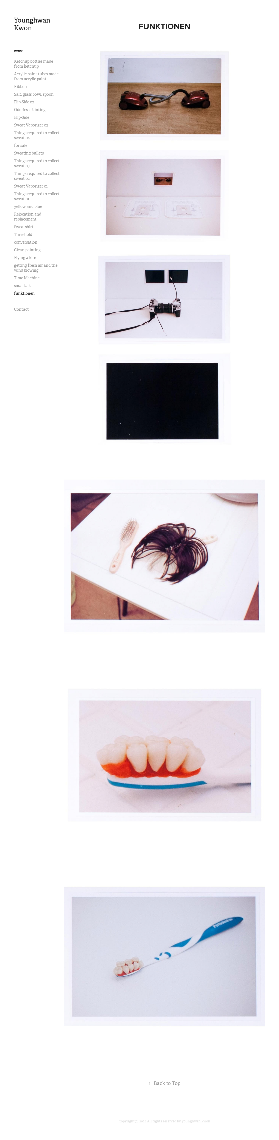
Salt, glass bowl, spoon (34, 94)
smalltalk (22, 285)
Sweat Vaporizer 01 (31, 186)
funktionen (24, 293)
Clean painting (27, 249)
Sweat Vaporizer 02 (31, 125)
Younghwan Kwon (33, 24)
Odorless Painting (30, 109)
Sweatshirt (24, 226)
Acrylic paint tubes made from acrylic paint (36, 76)
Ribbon (20, 86)
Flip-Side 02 (24, 102)
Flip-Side (21, 117)
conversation (25, 242)
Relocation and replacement (27, 217)
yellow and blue (28, 206)
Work (18, 51)
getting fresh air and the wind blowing (35, 268)
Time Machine (27, 278)
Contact (21, 309)
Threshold (23, 234)
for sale (20, 145)
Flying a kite (25, 257)
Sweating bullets (29, 153)
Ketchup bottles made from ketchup (33, 64)
